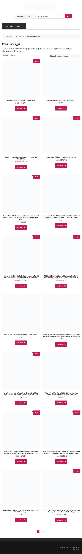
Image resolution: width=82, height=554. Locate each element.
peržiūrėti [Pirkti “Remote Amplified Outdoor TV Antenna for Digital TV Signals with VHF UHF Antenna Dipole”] (19, 520)
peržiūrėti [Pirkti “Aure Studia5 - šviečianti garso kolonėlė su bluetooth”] (60, 165)
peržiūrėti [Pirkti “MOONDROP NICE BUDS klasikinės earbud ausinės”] (60, 108)
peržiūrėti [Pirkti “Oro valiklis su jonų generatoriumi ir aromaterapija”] (19, 108)
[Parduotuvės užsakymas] (64, 56)
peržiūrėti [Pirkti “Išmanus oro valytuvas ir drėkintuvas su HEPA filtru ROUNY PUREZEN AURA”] (19, 167)
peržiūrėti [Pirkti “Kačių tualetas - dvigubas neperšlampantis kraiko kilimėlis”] (19, 343)
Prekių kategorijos (11, 26)
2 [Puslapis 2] (40, 531)
